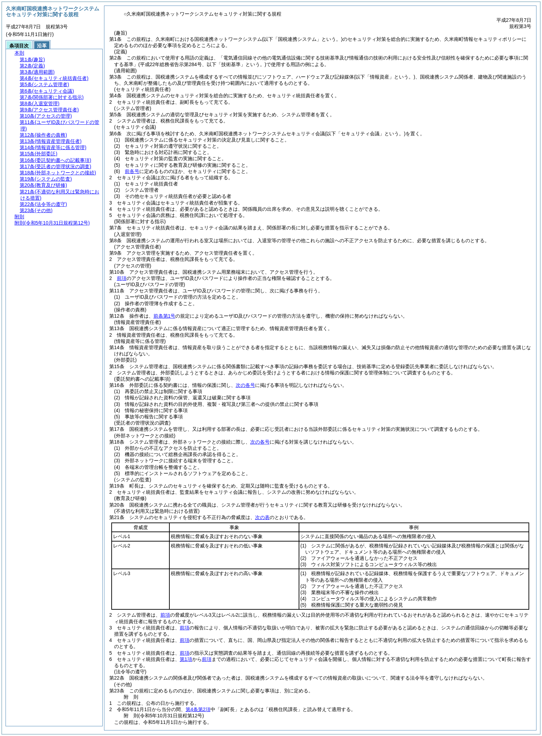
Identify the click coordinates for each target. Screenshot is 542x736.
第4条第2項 (198, 709)
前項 (122, 278)
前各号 (132, 171)
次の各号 (245, 385)
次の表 (262, 517)
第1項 (186, 659)
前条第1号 (164, 316)
